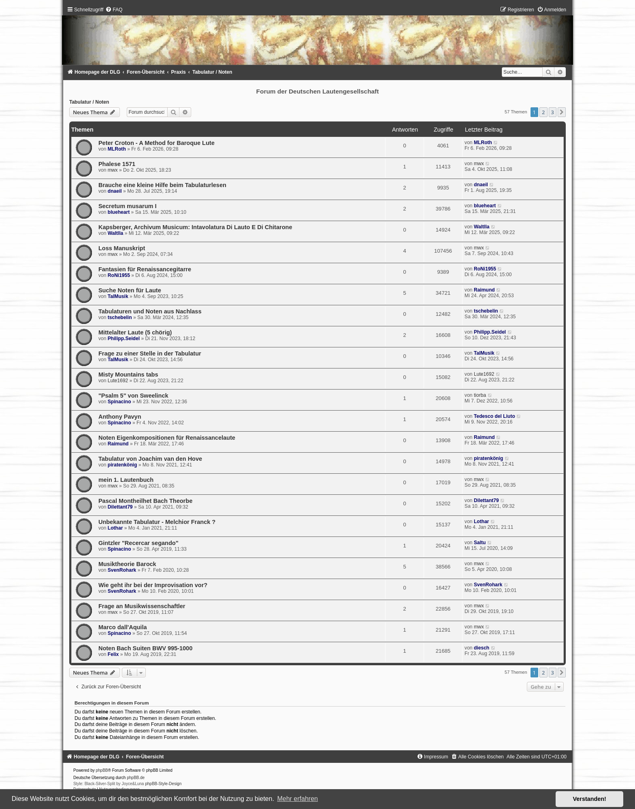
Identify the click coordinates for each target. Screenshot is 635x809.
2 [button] (543, 112)
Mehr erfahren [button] (297, 798)
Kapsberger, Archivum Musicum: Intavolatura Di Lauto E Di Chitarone (195, 227)
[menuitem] (113, 10)
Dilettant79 (120, 507)
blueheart (119, 212)
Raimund (484, 290)
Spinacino (119, 401)
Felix (113, 654)
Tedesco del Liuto (494, 416)
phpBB (102, 770)
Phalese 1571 (116, 164)
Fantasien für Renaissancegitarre (144, 269)
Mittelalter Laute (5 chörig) (135, 332)
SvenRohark (122, 570)
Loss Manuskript (121, 248)
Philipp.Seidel (124, 338)
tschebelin (120, 317)
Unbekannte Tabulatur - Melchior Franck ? (156, 522)
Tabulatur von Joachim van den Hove (150, 459)
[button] (562, 112)
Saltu (480, 542)
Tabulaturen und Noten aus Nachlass (150, 311)
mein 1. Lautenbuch (125, 480)
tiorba (480, 395)
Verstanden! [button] (589, 799)
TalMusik (118, 296)
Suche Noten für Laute (129, 290)
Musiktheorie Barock (127, 564)
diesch (481, 648)
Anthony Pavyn (119, 416)
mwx (113, 170)
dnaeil (115, 191)
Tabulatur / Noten (89, 102)
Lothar (115, 528)
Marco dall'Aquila (122, 627)
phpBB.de (136, 777)
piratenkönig (122, 465)
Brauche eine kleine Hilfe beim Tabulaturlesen (162, 185)
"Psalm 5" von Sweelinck (133, 395)
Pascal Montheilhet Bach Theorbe (145, 501)
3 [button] (552, 112)
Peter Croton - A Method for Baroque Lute (156, 143)
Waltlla (116, 233)
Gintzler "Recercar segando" (138, 543)
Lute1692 (118, 380)
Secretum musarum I (127, 206)
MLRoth (117, 149)
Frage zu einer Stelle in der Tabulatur (149, 353)
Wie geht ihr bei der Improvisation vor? (152, 585)
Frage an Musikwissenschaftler (141, 606)
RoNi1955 (119, 275)
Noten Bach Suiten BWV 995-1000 (145, 648)
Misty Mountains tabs (128, 374)
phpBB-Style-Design (163, 783)
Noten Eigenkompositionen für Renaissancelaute (166, 437)
